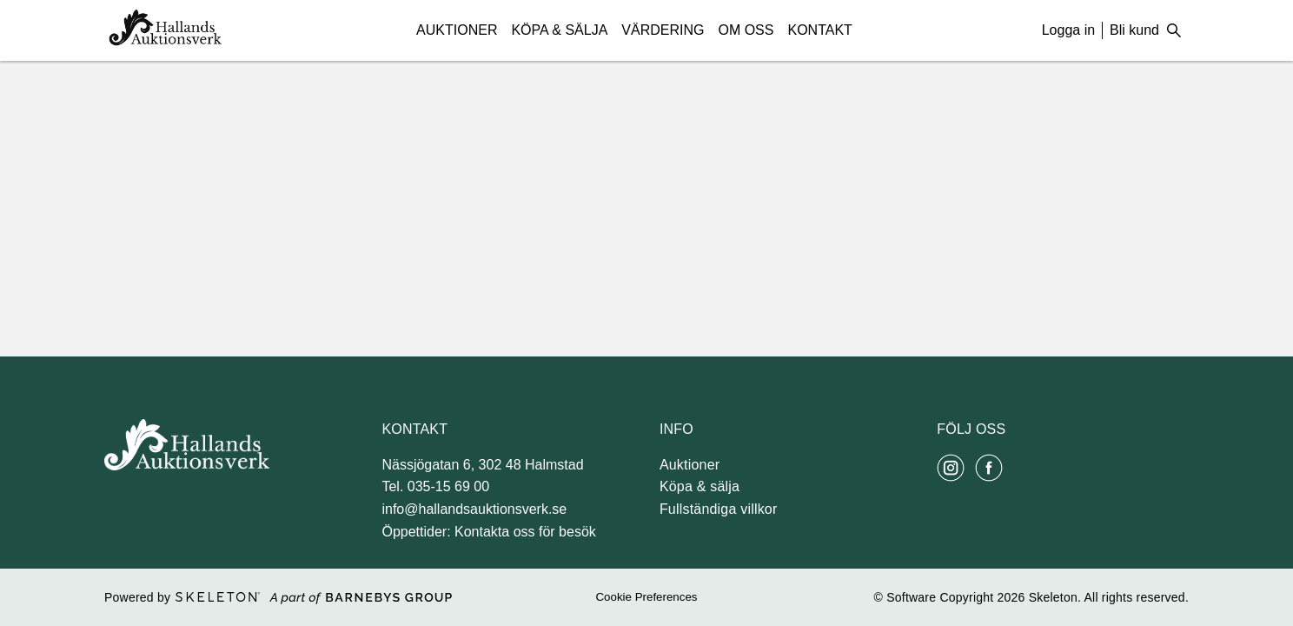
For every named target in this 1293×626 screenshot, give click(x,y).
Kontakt (819, 30)
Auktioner (456, 30)
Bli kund (1134, 30)
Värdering (662, 30)
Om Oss (745, 30)
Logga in (1068, 30)
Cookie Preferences (646, 596)
